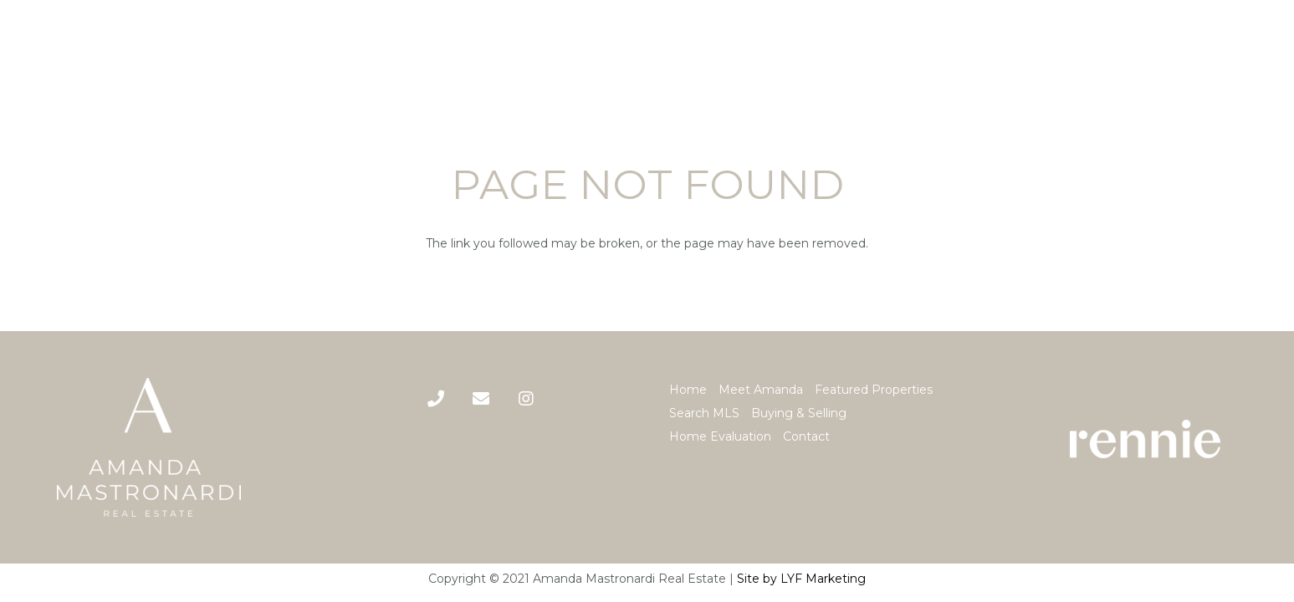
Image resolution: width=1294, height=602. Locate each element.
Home (688, 389)
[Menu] (1268, 55)
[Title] (481, 399)
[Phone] (436, 399)
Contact (806, 436)
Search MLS (704, 413)
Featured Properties (874, 389)
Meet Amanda (761, 389)
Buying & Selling (798, 413)
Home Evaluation (720, 436)
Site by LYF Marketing (801, 578)
